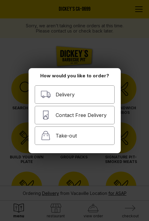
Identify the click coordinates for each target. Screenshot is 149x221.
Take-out (59, 135)
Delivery (58, 94)
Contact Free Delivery (74, 115)
